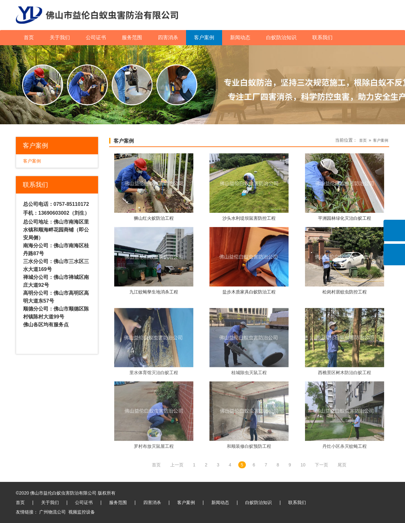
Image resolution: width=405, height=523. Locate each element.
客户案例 (204, 37)
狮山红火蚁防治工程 (154, 218)
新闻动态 (240, 37)
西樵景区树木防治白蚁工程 (344, 404)
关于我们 (60, 37)
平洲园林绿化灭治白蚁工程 (344, 218)
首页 (29, 37)
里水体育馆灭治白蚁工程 (153, 404)
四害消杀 (168, 37)
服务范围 (132, 37)
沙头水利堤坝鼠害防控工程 (249, 218)
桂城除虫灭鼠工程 (249, 404)
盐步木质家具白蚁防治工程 (249, 292)
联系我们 (322, 37)
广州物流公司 (52, 511)
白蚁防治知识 (281, 37)
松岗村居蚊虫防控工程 (344, 292)
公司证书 (96, 37)
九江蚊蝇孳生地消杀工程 (153, 292)
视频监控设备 (81, 511)
